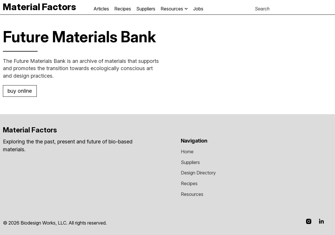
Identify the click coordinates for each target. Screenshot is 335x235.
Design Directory (198, 173)
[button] (165, 9)
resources (192, 194)
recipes (189, 183)
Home (187, 151)
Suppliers (145, 9)
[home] (39, 7)
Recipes (122, 9)
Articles (101, 9)
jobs (198, 9)
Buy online (20, 91)
